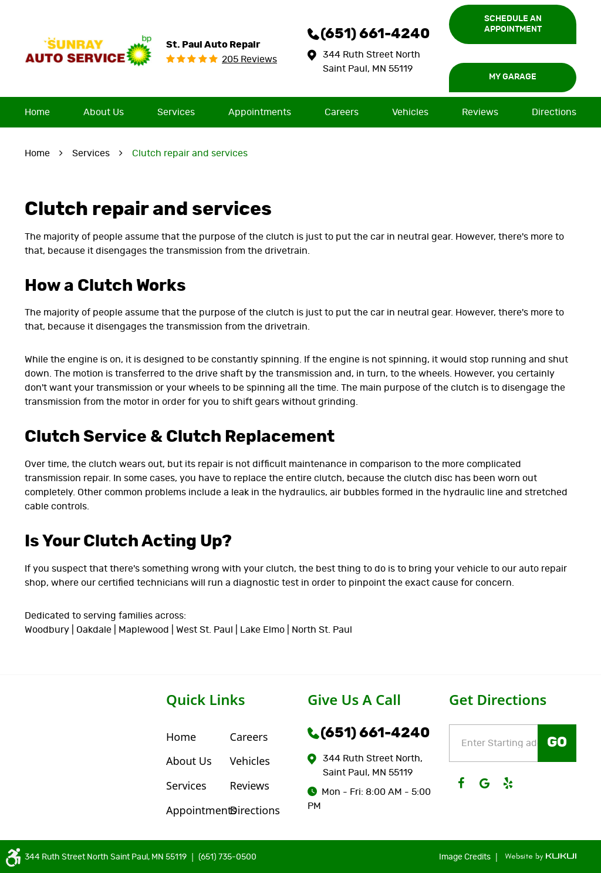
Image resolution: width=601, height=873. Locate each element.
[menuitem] (37, 112)
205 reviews (249, 59)
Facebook (460, 783)
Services (176, 112)
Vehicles (410, 112)
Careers (342, 112)
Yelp (507, 783)
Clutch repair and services (190, 153)
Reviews (480, 112)
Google (484, 783)
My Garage (512, 77)
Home (37, 112)
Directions (554, 112)
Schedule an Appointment (513, 24)
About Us (103, 112)
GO (557, 743)
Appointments (259, 112)
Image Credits (465, 857)
